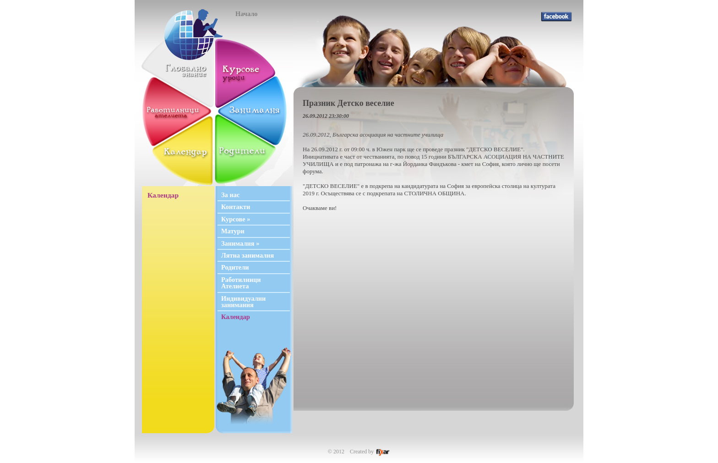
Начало (246, 13)
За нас (230, 194)
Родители (235, 267)
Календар (235, 316)
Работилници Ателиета (241, 283)
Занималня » (240, 243)
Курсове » (235, 219)
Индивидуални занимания (243, 302)
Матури (233, 231)
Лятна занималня (247, 255)
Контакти (235, 206)
